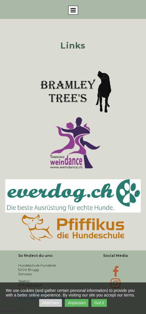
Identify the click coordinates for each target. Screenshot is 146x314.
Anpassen (77, 302)
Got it (99, 302)
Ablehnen (50, 302)
